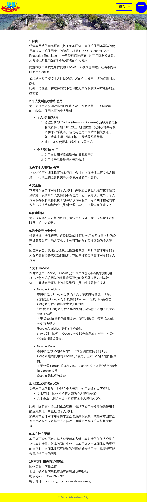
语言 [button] (122, 6)
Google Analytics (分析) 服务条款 (59, 328)
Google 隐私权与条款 (51, 375)
